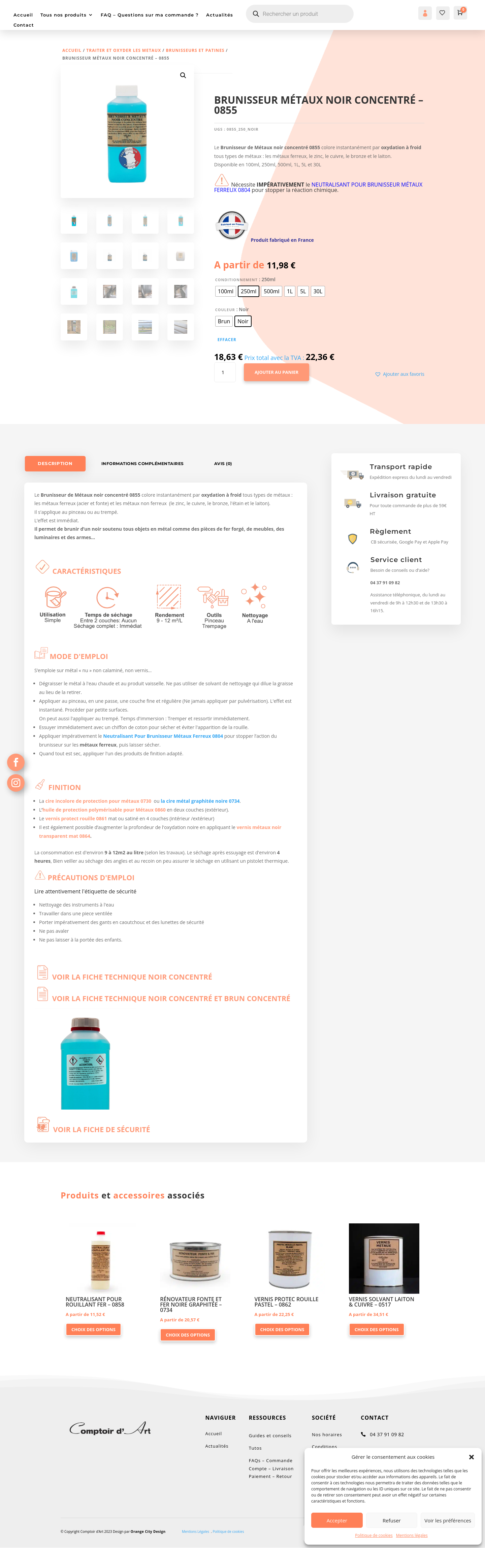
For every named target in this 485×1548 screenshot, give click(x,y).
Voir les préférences (447, 1520)
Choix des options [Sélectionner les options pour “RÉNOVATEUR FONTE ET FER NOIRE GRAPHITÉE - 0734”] (188, 1335)
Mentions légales (412, 1535)
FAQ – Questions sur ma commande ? (150, 15)
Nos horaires (327, 1434)
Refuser (392, 1520)
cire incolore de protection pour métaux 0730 (98, 801)
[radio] (226, 291)
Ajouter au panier (276, 372)
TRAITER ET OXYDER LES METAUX (123, 50)
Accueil (23, 15)
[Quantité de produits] (225, 372)
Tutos (255, 1448)
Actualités (219, 15)
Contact (23, 25)
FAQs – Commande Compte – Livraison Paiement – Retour (272, 1468)
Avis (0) (223, 463)
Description (55, 463)
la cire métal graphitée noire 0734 (200, 801)
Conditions (324, 1447)
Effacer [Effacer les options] (227, 339)
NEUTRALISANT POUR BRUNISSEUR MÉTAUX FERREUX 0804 (318, 187)
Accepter (337, 1520)
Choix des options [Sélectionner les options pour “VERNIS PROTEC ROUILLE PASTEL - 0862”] (282, 1329)
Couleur (225, 309)
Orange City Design (148, 1531)
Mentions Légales (195, 1531)
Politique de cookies (374, 1535)
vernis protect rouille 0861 (76, 818)
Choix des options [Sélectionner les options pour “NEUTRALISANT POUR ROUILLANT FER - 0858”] (93, 1329)
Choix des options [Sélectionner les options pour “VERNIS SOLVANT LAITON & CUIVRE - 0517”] (377, 1329)
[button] (471, 1457)
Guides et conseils (270, 1435)
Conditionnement (236, 279)
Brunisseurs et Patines (195, 50)
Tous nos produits (63, 15)
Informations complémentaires (142, 463)
